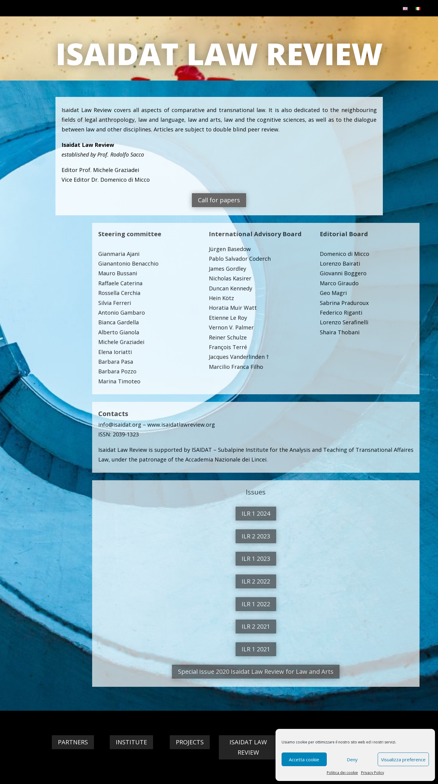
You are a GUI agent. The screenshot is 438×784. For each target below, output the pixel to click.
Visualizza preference (403, 759)
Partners (73, 742)
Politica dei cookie (342, 772)
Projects (190, 742)
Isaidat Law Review (248, 747)
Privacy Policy (372, 772)
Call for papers (280, 200)
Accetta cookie (304, 759)
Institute (131, 742)
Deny (352, 759)
